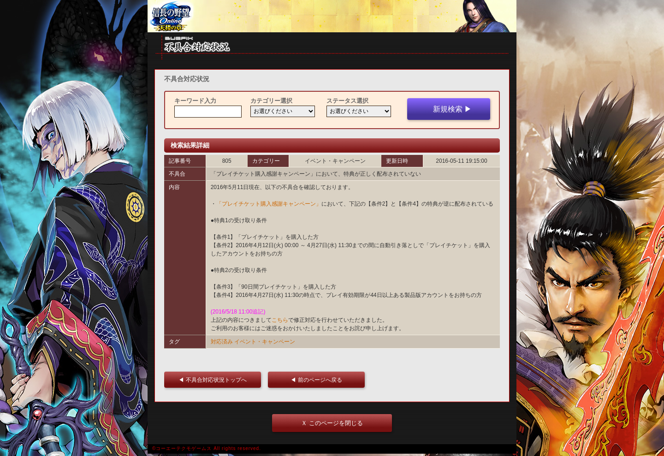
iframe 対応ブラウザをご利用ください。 (332, 16)
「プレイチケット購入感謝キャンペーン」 (268, 204)
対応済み (222, 341)
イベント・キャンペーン (264, 341)
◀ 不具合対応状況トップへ (215, 380)
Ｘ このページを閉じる (332, 423)
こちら (280, 320)
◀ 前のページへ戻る (318, 380)
